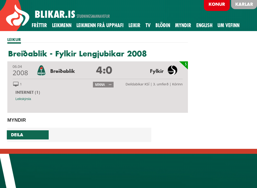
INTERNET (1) (27, 92)
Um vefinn (228, 25)
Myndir (183, 25)
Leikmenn (61, 25)
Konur (217, 4)
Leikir (134, 25)
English (204, 25)
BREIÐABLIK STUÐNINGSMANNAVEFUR (59, 15)
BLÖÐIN (162, 25)
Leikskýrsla (23, 99)
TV (148, 25)
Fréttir (39, 25)
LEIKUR (14, 39)
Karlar (244, 4)
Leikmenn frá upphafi (100, 25)
